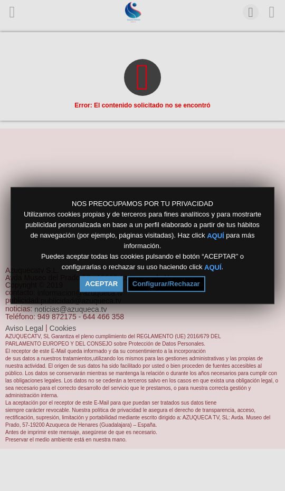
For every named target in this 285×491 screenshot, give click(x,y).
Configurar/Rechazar (166, 284)
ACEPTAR (101, 284)
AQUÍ (215, 235)
